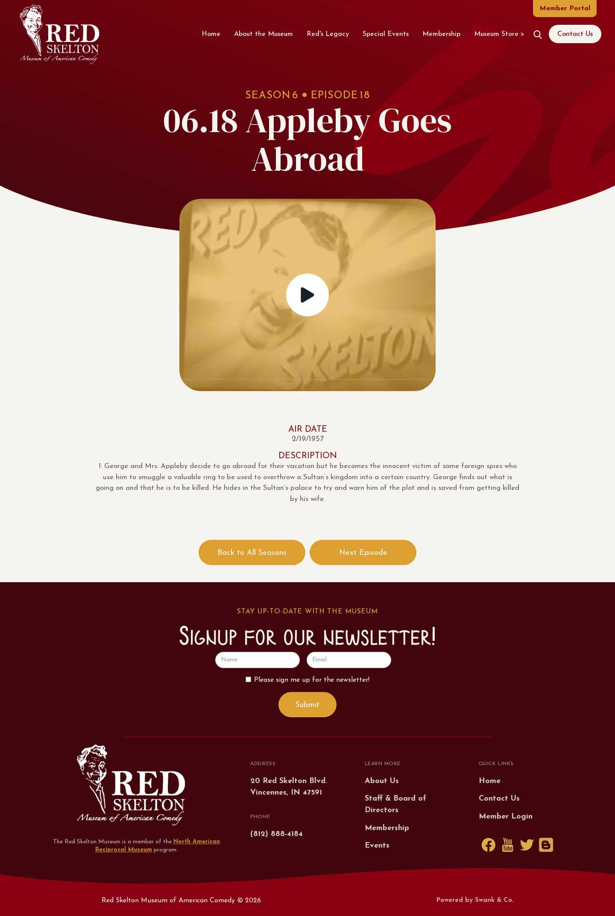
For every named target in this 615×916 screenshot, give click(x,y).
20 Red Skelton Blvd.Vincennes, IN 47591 (288, 787)
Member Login (506, 817)
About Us (382, 781)
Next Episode (363, 553)
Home (211, 34)
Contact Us (575, 34)
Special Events (386, 34)
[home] (59, 34)
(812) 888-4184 (276, 834)
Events (377, 846)
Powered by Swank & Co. (475, 900)
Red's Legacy (328, 34)
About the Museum (263, 34)
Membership (441, 34)
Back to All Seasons (252, 553)
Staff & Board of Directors (395, 804)
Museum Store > (499, 34)
